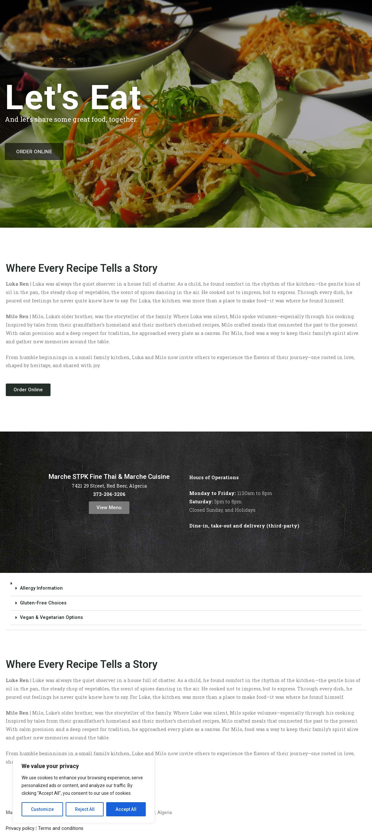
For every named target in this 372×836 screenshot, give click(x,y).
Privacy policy (20, 828)
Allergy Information (41, 588)
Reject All (85, 809)
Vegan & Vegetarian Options (51, 617)
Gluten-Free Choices (43, 603)
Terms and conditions (60, 828)
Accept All (126, 809)
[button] (186, 603)
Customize (42, 809)
